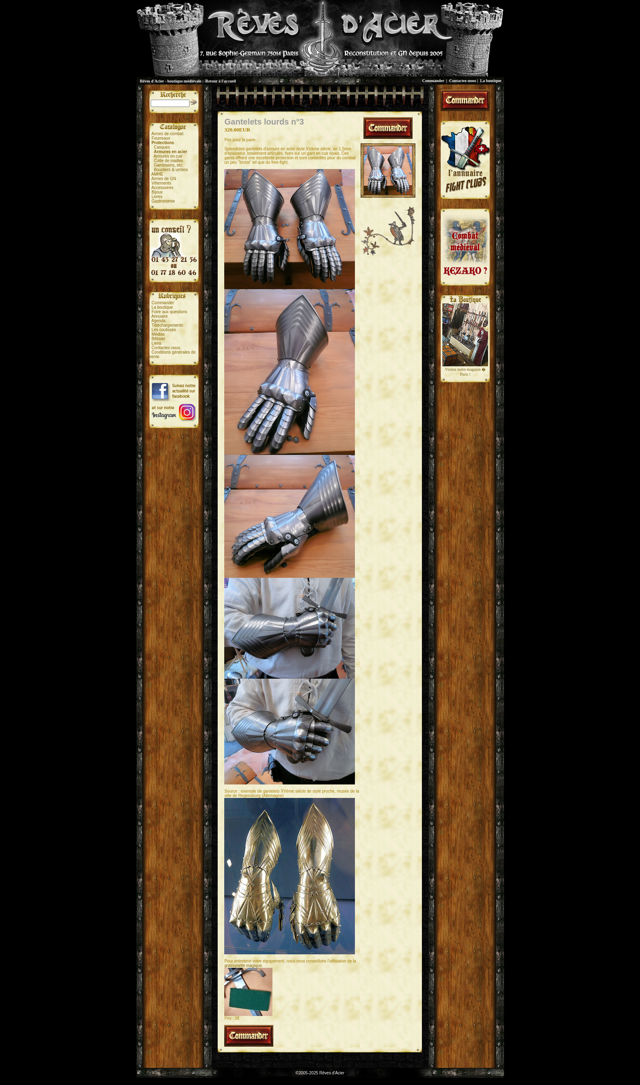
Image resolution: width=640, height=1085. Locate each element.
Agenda (158, 321)
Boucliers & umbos (171, 169)
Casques (162, 147)
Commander (433, 80)
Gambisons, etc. (168, 165)
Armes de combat (167, 133)
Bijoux (157, 192)
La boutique (491, 80)
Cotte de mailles (168, 160)
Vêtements (161, 183)
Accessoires (163, 187)
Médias (158, 334)
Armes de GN (164, 178)
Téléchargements (167, 325)
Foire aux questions (169, 312)
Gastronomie (163, 201)
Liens (156, 343)
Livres (157, 196)
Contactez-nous (462, 80)
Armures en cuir (168, 156)
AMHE (157, 174)
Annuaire (160, 316)
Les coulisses (164, 330)
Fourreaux (161, 138)
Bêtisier (158, 338)
